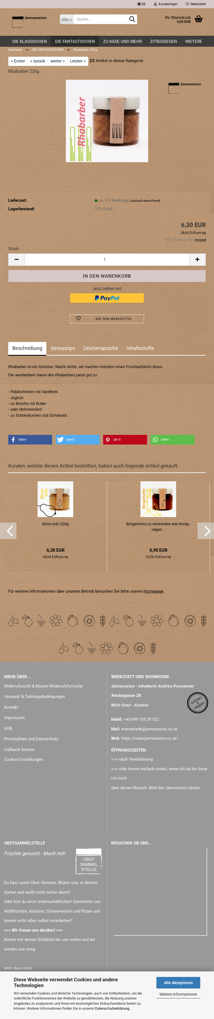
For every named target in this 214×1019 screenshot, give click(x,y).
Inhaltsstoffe (140, 348)
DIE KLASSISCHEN (29, 41)
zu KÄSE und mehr (122, 41)
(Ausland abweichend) (145, 201)
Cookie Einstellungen (23, 759)
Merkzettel (196, 4)
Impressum (14, 717)
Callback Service (19, 749)
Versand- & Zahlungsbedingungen (34, 696)
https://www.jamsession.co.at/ (149, 738)
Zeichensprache (100, 348)
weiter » (57, 61)
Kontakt (11, 707)
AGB (8, 728)
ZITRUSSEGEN (163, 41)
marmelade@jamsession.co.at (149, 729)
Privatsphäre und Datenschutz (31, 738)
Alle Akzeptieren (178, 983)
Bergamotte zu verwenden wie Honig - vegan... (158, 527)
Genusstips (62, 348)
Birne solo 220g (55, 524)
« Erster (18, 61)
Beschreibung (27, 348)
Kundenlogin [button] (166, 4)
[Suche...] (67, 19)
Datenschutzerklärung (112, 1008)
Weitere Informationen (178, 994)
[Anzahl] (107, 259)
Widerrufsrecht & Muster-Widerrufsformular (43, 686)
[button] (141, 4)
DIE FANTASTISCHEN (75, 41)
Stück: (14, 248)
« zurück (37, 61)
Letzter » (78, 61)
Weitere (193, 41)
